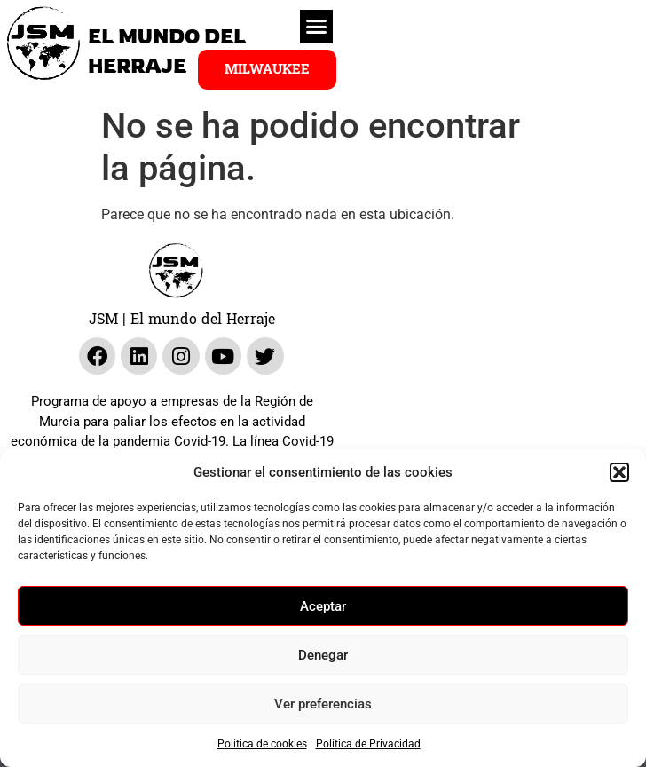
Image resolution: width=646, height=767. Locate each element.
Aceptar (323, 606)
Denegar (323, 655)
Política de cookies (262, 744)
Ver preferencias (323, 704)
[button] (619, 472)
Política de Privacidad (368, 744)
